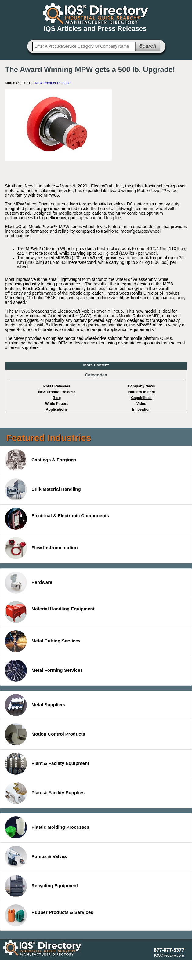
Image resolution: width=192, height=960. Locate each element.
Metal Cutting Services (43, 641)
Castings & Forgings (40, 460)
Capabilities (141, 398)
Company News (141, 386)
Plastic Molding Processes (47, 827)
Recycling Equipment (41, 886)
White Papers (56, 404)
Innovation (141, 409)
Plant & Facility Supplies (45, 793)
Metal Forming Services (44, 671)
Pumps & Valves (36, 857)
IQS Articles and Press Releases (95, 28)
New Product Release (53, 83)
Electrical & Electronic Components (57, 519)
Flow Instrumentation (41, 548)
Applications (57, 409)
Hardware (28, 583)
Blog (57, 398)
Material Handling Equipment (50, 612)
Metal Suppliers (35, 705)
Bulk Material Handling (43, 489)
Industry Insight (141, 392)
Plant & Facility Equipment (47, 764)
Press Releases (56, 386)
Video (141, 404)
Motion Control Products (45, 734)
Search (148, 46)
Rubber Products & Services (49, 915)
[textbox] (84, 46)
